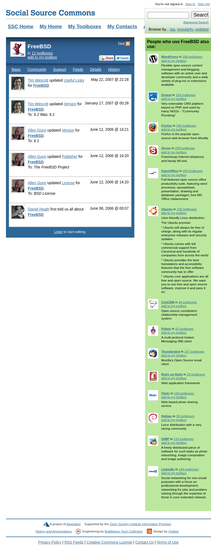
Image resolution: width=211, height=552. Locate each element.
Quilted (173, 531)
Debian (166, 416)
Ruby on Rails (172, 374)
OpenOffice (169, 171)
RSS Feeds (73, 542)
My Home (51, 26)
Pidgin (166, 329)
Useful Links (74, 80)
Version (70, 104)
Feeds (78, 70)
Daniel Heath (39, 209)
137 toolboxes (194, 351)
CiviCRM (167, 302)
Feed (121, 43)
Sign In (190, 4)
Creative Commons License (109, 542)
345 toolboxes (186, 125)
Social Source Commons (50, 13)
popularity (185, 29)
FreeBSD (41, 86)
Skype (166, 148)
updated (202, 29)
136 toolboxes (187, 209)
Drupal (166, 95)
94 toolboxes (188, 302)
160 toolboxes (184, 393)
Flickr (165, 393)
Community (36, 70)
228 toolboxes (185, 148)
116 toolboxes (184, 439)
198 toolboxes (192, 57)
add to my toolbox (42, 57)
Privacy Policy (49, 542)
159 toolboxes (186, 95)
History (114, 70)
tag (172, 29)
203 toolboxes (193, 171)
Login (58, 232)
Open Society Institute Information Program (140, 524)
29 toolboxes (196, 374)
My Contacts (122, 26)
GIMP (165, 439)
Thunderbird (170, 351)
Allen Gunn (37, 130)
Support (59, 70)
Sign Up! (204, 4)
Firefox (166, 125)
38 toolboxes (185, 416)
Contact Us (144, 542)
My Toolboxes (84, 26)
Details (95, 70)
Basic (16, 70)
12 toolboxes (42, 53)
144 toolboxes (189, 469)
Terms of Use (167, 542)
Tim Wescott (38, 80)
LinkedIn (167, 469)
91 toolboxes (184, 329)
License (68, 183)
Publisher (69, 157)
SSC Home (21, 26)
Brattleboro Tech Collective (123, 531)
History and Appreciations (53, 531)
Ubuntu (166, 209)
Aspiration (73, 524)
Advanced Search (196, 22)
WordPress (169, 57)
